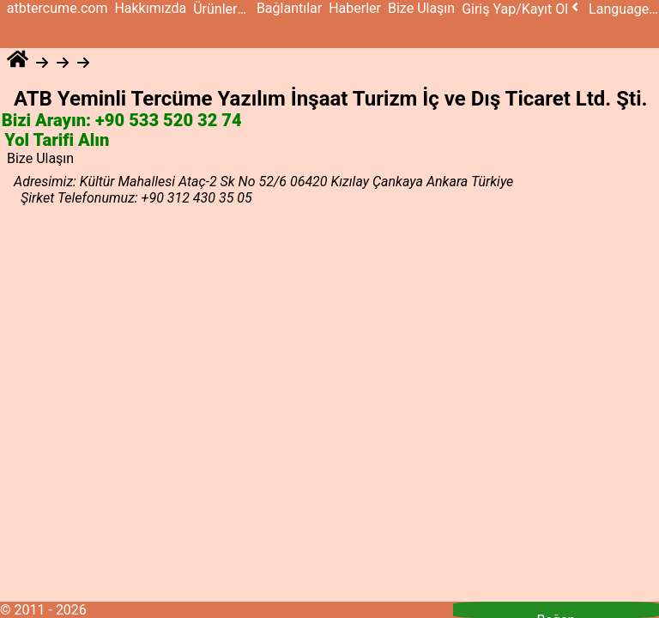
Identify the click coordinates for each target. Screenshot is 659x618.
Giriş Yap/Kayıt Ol (522, 9)
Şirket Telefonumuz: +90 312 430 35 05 (136, 198)
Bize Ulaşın (421, 8)
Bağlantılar (289, 8)
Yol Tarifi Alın (57, 140)
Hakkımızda (150, 8)
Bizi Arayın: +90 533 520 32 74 (122, 121)
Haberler (355, 8)
